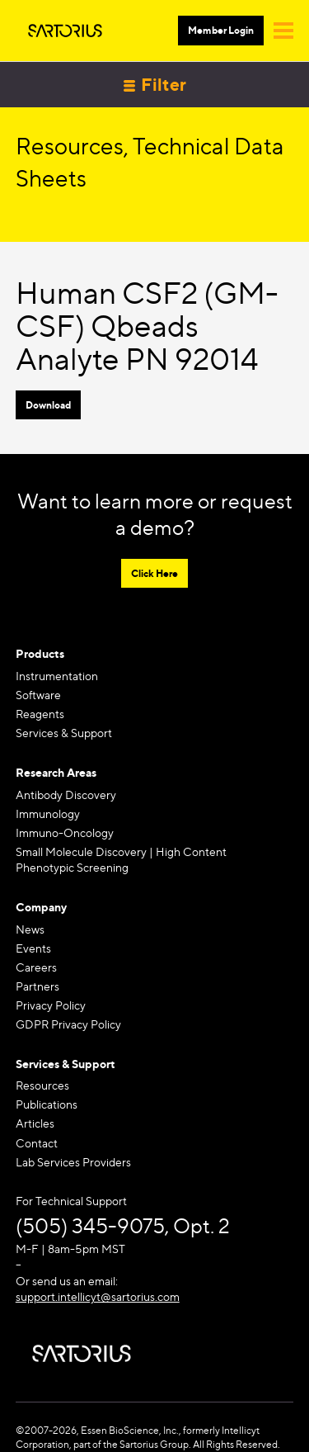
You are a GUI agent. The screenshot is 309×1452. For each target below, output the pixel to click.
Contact (37, 1143)
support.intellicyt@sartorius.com (98, 1296)
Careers (36, 967)
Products (40, 653)
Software (38, 695)
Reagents (40, 714)
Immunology (48, 813)
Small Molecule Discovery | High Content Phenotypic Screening (121, 859)
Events (33, 948)
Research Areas (56, 772)
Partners (37, 986)
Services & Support (64, 733)
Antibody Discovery (66, 794)
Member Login (221, 30)
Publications (46, 1104)
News (30, 929)
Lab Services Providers (73, 1162)
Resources (42, 1085)
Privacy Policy (51, 1005)
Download (48, 405)
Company (41, 907)
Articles (35, 1123)
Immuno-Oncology (65, 832)
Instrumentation (57, 676)
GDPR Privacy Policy (68, 1024)
